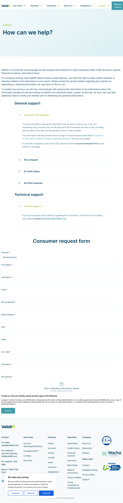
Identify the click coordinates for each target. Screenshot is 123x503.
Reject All (30, 493)
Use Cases (19, 6)
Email (4, 290)
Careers (85, 453)
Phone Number (8, 302)
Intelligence (87, 6)
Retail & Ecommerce (72, 471)
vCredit (51, 457)
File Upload (7, 377)
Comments (6, 364)
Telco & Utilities (74, 477)
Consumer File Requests (36, 115)
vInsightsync (53, 472)
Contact (85, 465)
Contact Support (32, 206)
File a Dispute (31, 160)
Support (104, 6)
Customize (15, 493)
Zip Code (6, 352)
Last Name (6, 277)
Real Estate (72, 465)
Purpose (5, 252)
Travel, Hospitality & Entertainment (73, 485)
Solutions (36, 6)
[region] (31, 485)
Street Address (8, 314)
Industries (53, 6)
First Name (6, 265)
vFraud (51, 453)
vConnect (52, 467)
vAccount (52, 448)
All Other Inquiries (33, 183)
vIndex (51, 443)
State (3, 339)
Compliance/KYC (31, 451)
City (3, 327)
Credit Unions (73, 448)
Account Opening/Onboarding (32, 444)
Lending (27, 456)
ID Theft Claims (32, 171)
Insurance (71, 460)
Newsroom (87, 448)
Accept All (46, 493)
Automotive (72, 443)
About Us (70, 6)
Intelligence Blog (89, 470)
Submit (8, 411)
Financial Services (71, 454)
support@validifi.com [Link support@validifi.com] (56, 218)
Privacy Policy (88, 475)
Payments (27, 460)
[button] (61, 115)
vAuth (50, 462)
